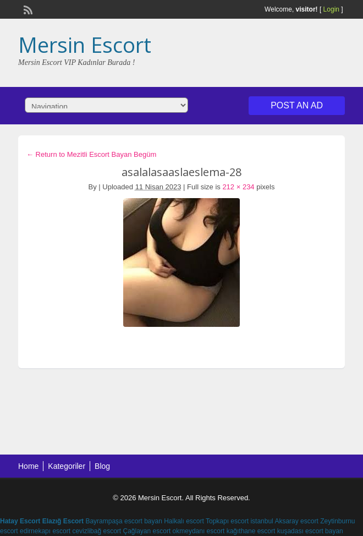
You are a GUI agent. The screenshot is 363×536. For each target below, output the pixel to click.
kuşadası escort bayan (310, 531)
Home (28, 466)
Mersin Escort (84, 44)
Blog (102, 466)
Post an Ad (297, 105)
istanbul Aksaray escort (284, 521)
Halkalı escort (184, 521)
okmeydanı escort (199, 531)
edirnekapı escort (45, 531)
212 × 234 (238, 187)
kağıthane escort (251, 531)
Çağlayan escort (147, 531)
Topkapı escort (227, 521)
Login (331, 9)
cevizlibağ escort (96, 531)
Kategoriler (66, 466)
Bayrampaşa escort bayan (123, 521)
